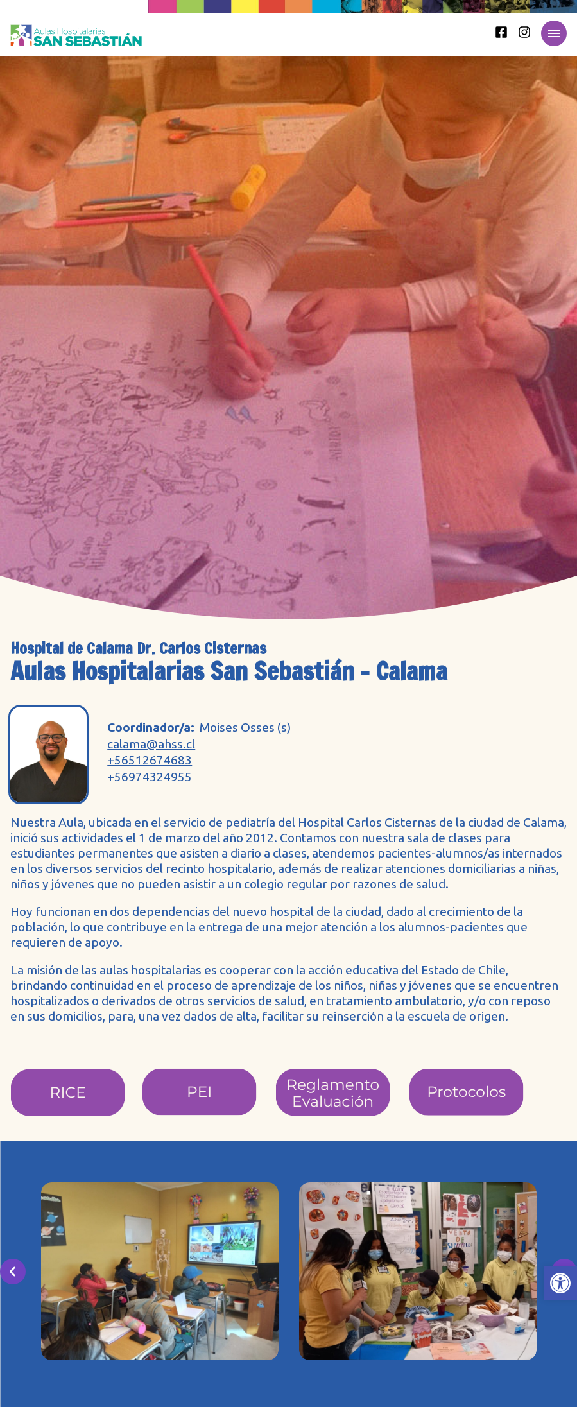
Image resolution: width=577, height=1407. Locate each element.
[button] (560, 1283)
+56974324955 (149, 777)
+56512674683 (149, 760)
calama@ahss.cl (151, 744)
